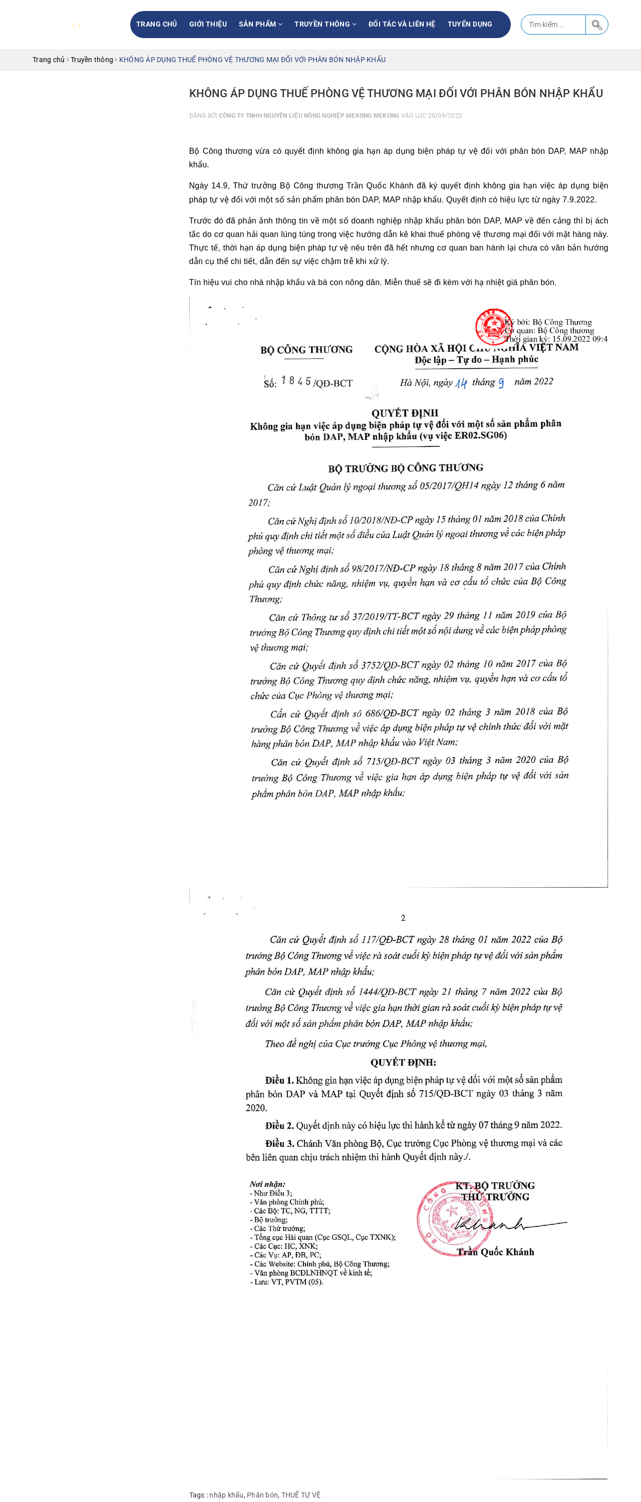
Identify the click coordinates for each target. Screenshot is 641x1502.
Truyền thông (325, 24)
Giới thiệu (208, 24)
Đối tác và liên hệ (402, 24)
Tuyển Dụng (470, 24)
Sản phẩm (260, 24)
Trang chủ (156, 24)
